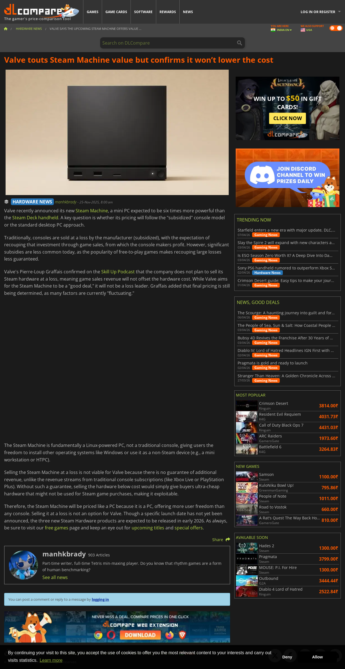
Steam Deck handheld (35, 218)
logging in (100, 599)
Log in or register (318, 11)
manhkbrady (66, 202)
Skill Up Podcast (118, 272)
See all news (55, 577)
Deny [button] (287, 657)
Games (92, 11)
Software (143, 11)
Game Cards (116, 11)
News (188, 11)
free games (56, 528)
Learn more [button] (51, 660)
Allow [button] (317, 657)
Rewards (168, 11)
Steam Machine (92, 211)
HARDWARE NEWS (32, 202)
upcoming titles (148, 528)
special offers (189, 528)
